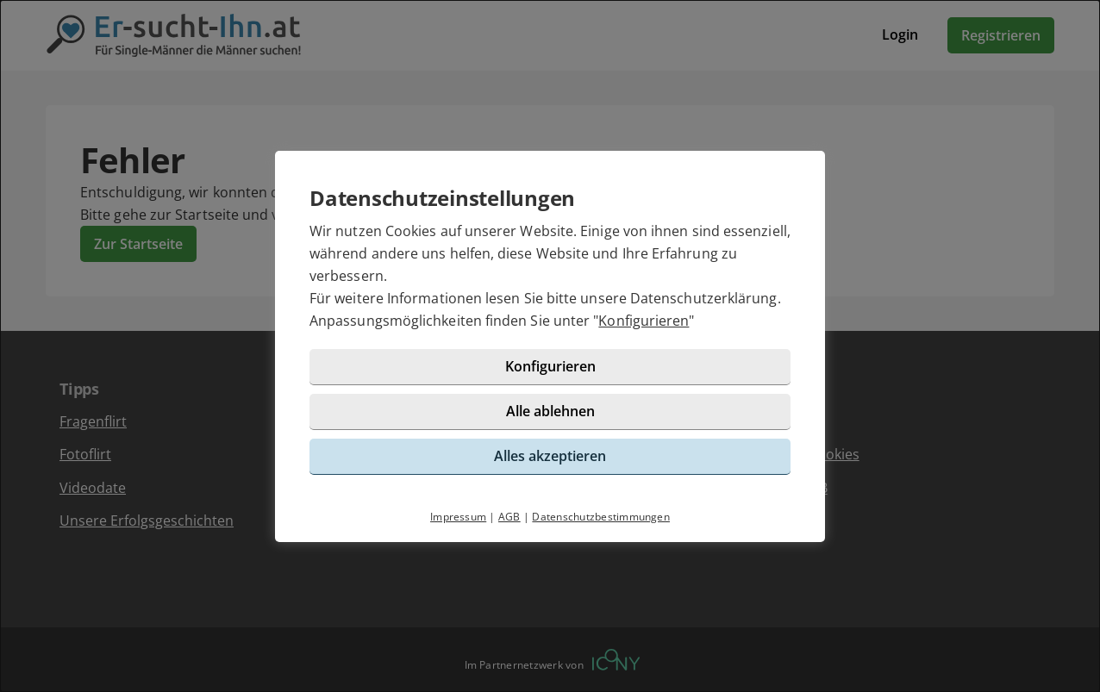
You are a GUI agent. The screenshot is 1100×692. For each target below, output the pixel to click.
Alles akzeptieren (550, 455)
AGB (509, 516)
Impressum (458, 516)
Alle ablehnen (550, 411)
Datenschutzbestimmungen (601, 516)
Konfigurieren (643, 320)
